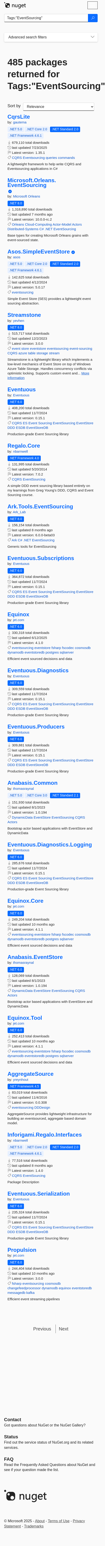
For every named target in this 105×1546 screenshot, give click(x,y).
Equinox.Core (26, 900)
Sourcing (45, 423)
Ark (14, 540)
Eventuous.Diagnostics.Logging (50, 844)
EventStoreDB (37, 428)
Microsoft (20, 196)
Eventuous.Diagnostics (38, 670)
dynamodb (16, 652)
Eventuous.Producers (36, 726)
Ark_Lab (19, 512)
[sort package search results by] (58, 107)
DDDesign (42, 1107)
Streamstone (24, 315)
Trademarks (34, 1526)
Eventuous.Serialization (39, 1193)
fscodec (68, 648)
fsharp (56, 648)
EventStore (84, 423)
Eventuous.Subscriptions (41, 558)
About (40, 1521)
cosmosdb (82, 648)
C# (41, 229)
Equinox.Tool (25, 1017)
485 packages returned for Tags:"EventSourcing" (51, 74)
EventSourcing (64, 229)
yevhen (18, 321)
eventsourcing (22, 292)
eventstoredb (35, 652)
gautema (19, 122)
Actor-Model (61, 224)
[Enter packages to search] (46, 18)
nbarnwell (20, 451)
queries (51, 158)
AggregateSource (31, 1073)
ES (25, 423)
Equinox (18, 614)
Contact (12, 1419)
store (25, 348)
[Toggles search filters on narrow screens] (93, 37)
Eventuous (22, 389)
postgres (52, 652)
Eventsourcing (34, 158)
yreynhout (20, 1079)
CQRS (17, 158)
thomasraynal (23, 788)
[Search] (93, 18)
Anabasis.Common (33, 782)
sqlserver (67, 652)
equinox (65, 1288)
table (32, 353)
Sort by (14, 106)
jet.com (18, 620)
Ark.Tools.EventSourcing (40, 506)
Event (32, 423)
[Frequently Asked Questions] (9, 1459)
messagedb (17, 1293)
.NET (48, 229)
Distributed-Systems (23, 229)
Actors (77, 224)
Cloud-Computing (38, 224)
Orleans (34, 196)
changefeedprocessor (24, 1288)
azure (22, 353)
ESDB (20, 428)
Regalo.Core (24, 445)
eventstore (38, 348)
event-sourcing (81, 348)
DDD (11, 428)
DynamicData (22, 817)
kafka (30, 1293)
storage (42, 353)
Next (63, 1328)
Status (11, 1436)
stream (54, 353)
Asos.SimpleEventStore (39, 251)
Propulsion (22, 1249)
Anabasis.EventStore (35, 957)
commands (66, 158)
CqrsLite (19, 116)
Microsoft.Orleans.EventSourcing (32, 183)
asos (16, 257)
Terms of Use (59, 1521)
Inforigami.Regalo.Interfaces (45, 1134)
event (16, 348)
